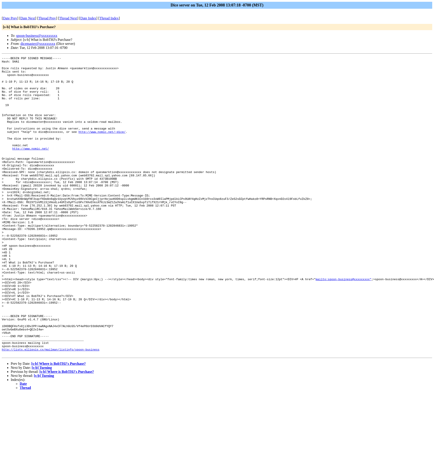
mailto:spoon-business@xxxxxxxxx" (343, 324)
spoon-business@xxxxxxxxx (36, 36)
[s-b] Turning (42, 427)
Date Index (88, 18)
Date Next (28, 18)
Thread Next (68, 18)
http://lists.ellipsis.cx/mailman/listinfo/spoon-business (50, 408)
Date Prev (10, 18)
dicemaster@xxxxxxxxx (37, 44)
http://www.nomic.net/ (30, 167)
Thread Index (109, 18)
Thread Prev (47, 18)
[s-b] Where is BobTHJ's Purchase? (58, 423)
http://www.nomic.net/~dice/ (102, 147)
